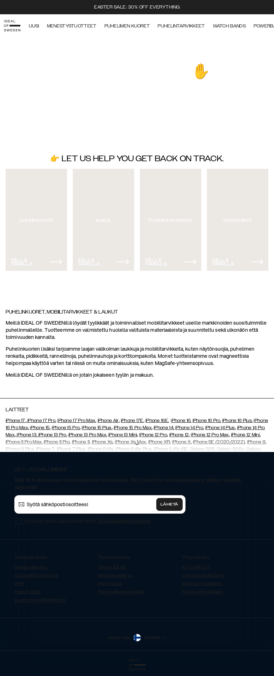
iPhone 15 (40, 427)
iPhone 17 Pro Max (76, 420)
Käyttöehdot (196, 567)
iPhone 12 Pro (153, 434)
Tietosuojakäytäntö (203, 575)
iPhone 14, (164, 427)
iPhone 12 (179, 434)
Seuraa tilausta (30, 567)
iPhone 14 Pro (189, 427)
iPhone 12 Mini (245, 434)
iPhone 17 (15, 420)
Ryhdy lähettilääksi (202, 591)
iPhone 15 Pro (66, 427)
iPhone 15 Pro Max (133, 427)
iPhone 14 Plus (220, 427)
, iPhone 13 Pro (51, 434)
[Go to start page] (17, 24)
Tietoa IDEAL (112, 567)
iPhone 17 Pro (40, 420)
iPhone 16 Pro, (207, 420)
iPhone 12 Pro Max (210, 434)
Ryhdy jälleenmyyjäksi (121, 591)
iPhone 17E (132, 420)
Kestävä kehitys (115, 575)
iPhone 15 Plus (96, 427)
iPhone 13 (26, 434)
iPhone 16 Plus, (237, 420)
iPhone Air (108, 420)
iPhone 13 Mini (122, 434)
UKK (19, 583)
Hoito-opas (110, 583)
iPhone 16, (181, 420)
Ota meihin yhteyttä (36, 575)
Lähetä (169, 504)
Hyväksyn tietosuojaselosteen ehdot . (88, 521)
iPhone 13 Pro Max (87, 434)
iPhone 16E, (157, 420)
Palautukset (27, 591)
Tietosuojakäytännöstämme (124, 521)
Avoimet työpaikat (202, 583)
